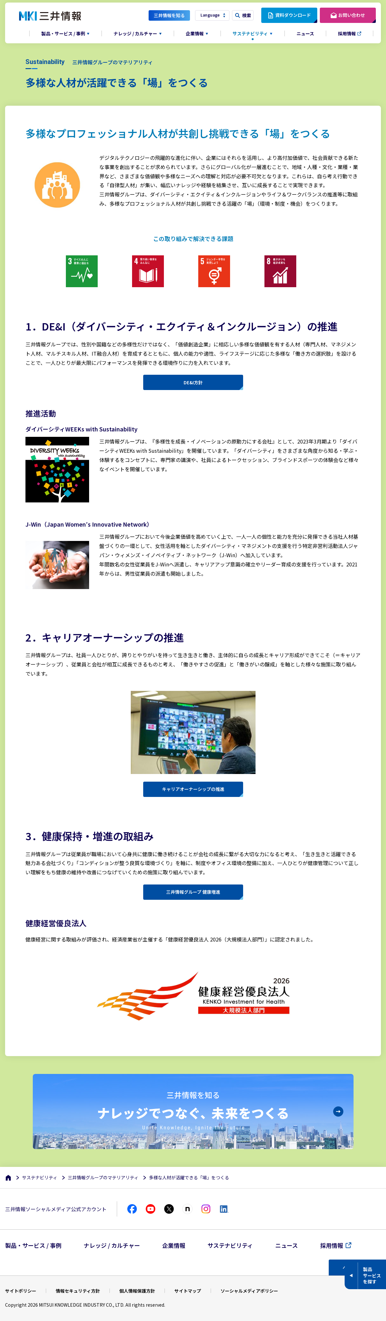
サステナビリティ (39, 1177)
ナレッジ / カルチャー (112, 1245)
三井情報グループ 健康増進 (193, 892)
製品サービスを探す (372, 1275)
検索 (246, 15)
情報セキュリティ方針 (78, 1291)
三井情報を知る (169, 15)
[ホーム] (8, 1177)
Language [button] (210, 15)
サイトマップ (187, 1291)
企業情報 (173, 1245)
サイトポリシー (20, 1291)
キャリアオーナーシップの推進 (193, 789)
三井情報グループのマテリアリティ (103, 1177)
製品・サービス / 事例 (33, 1245)
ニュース (305, 33)
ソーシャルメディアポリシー (249, 1291)
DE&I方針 (193, 382)
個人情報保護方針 (137, 1291)
